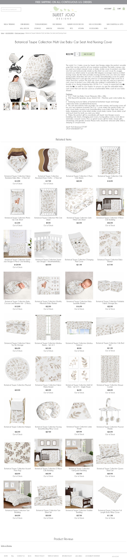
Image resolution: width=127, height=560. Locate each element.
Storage (37, 28)
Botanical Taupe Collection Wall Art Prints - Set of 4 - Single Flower (79, 386)
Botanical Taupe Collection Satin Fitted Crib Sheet (79, 219)
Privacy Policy (39, 556)
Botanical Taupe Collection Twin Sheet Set (48, 511)
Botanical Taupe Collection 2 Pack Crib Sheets (79, 177)
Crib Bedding (24, 24)
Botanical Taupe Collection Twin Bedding (17, 511)
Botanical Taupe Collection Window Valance (79, 344)
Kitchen (81, 28)
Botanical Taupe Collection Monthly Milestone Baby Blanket (48, 302)
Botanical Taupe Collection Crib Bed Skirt (110, 344)
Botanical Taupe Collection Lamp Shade (79, 428)
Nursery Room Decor (75, 24)
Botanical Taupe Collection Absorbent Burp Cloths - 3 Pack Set (48, 177)
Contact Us (21, 556)
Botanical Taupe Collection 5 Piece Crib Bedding (48, 469)
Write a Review (6, 546)
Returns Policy (67, 556)
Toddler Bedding (41, 24)
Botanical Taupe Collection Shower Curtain (110, 386)
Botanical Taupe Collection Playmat (17, 385)
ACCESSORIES (93, 28)
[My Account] (114, 9)
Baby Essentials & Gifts (115, 24)
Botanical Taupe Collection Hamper (17, 427)
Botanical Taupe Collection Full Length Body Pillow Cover (110, 511)
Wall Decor (24, 28)
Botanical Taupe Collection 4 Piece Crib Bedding (110, 219)
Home (2, 33)
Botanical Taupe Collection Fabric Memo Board (48, 386)
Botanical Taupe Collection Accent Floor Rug (17, 469)
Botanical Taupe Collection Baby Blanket (110, 260)
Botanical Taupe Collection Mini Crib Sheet (48, 219)
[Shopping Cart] (124, 9)
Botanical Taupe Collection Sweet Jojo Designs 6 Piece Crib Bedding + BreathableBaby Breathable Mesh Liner (17, 261)
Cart (119, 8)
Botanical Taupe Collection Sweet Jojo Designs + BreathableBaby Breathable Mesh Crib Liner (48, 261)
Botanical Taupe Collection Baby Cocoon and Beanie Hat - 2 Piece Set (17, 302)
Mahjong (60, 28)
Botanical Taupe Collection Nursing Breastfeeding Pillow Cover (48, 428)
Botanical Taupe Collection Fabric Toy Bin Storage (17, 344)
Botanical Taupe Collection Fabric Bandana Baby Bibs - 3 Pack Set (17, 177)
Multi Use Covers (19, 33)
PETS (71, 28)
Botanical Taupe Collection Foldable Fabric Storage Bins (110, 302)
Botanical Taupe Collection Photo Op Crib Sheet (17, 219)
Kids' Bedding (57, 24)
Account (107, 8)
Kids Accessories (95, 24)
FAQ (12, 556)
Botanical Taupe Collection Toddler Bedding (79, 511)
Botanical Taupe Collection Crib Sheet (110, 177)
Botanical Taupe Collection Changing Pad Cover (79, 260)
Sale (105, 28)
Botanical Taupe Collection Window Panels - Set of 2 (48, 344)
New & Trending (9, 24)
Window (49, 28)
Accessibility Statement (93, 556)
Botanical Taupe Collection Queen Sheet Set (110, 469)
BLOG (29, 556)
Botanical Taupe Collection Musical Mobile (110, 428)
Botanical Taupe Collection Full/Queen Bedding (79, 469)
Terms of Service (53, 556)
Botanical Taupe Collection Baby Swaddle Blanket (79, 302)
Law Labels (78, 556)
